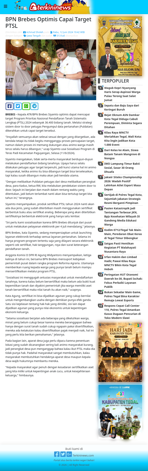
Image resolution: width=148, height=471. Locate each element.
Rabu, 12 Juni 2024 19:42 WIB (67, 32)
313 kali (59, 35)
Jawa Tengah (32, 35)
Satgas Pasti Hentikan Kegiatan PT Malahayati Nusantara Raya (120, 247)
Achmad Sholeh (33, 32)
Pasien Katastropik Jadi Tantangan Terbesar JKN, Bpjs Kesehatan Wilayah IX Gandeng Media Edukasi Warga (122, 216)
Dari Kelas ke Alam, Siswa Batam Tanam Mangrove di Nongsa (122, 154)
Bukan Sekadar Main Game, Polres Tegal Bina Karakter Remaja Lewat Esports (122, 296)
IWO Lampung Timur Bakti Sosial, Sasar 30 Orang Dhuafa (122, 168)
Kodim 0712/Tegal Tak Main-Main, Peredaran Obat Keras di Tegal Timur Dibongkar (123, 234)
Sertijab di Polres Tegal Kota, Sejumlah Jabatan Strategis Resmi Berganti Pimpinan (123, 199)
